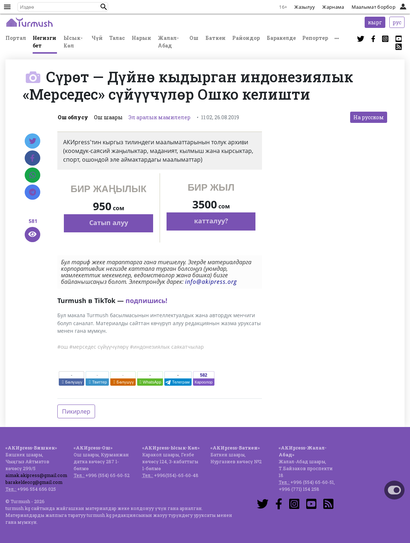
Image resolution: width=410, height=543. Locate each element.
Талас (117, 37)
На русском (368, 117)
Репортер (315, 37)
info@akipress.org (211, 282)
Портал (15, 37)
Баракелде (281, 37)
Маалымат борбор (374, 7)
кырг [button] (375, 22)
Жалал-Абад (168, 41)
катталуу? (211, 220)
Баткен (215, 37)
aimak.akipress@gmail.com (36, 475)
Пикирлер (76, 411)
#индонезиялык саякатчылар (167, 346)
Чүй (97, 37)
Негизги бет (44, 41)
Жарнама (333, 7)
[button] (103, 7)
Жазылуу (304, 7)
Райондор (246, 37)
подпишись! (146, 300)
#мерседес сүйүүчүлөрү (98, 346)
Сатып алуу (108, 222)
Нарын (141, 37)
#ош (62, 346)
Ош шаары (108, 117)
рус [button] (397, 22)
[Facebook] (32, 158)
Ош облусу (73, 117)
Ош (193, 37)
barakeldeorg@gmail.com (33, 482)
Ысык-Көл (73, 41)
